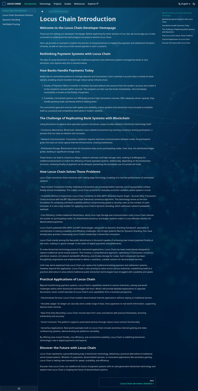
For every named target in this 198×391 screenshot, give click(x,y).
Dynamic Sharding (11, 19)
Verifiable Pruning (11, 24)
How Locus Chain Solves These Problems (177, 35)
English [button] (183, 3)
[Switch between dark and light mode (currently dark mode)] (194, 4)
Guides (67, 3)
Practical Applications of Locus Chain (176, 39)
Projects (57, 3)
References (79, 3)
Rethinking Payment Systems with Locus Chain (177, 20)
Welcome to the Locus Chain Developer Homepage (177, 14)
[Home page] (42, 12)
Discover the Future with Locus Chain (176, 43)
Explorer (93, 3)
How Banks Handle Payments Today (175, 25)
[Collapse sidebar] (19, 388)
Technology (45, 3)
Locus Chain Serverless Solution (18, 15)
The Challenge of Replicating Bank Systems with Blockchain (178, 30)
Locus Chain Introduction (15, 10)
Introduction (30, 3)
